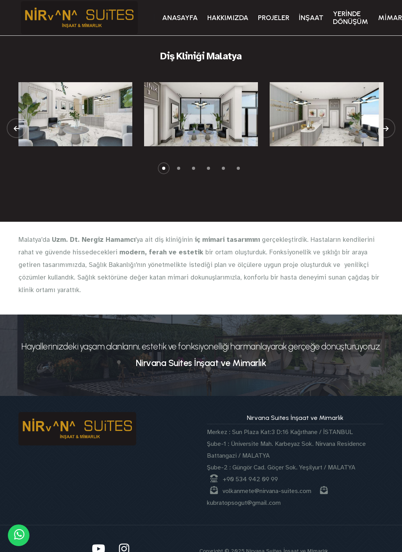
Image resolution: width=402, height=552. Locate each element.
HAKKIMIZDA (228, 17)
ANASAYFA (180, 17)
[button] (16, 128)
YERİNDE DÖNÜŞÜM (350, 17)
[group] (75, 114)
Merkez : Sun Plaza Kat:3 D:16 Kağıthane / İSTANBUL (280, 432)
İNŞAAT (311, 17)
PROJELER (273, 17)
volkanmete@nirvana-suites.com (261, 491)
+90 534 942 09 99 (244, 479)
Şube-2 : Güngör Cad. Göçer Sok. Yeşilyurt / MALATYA (281, 467)
